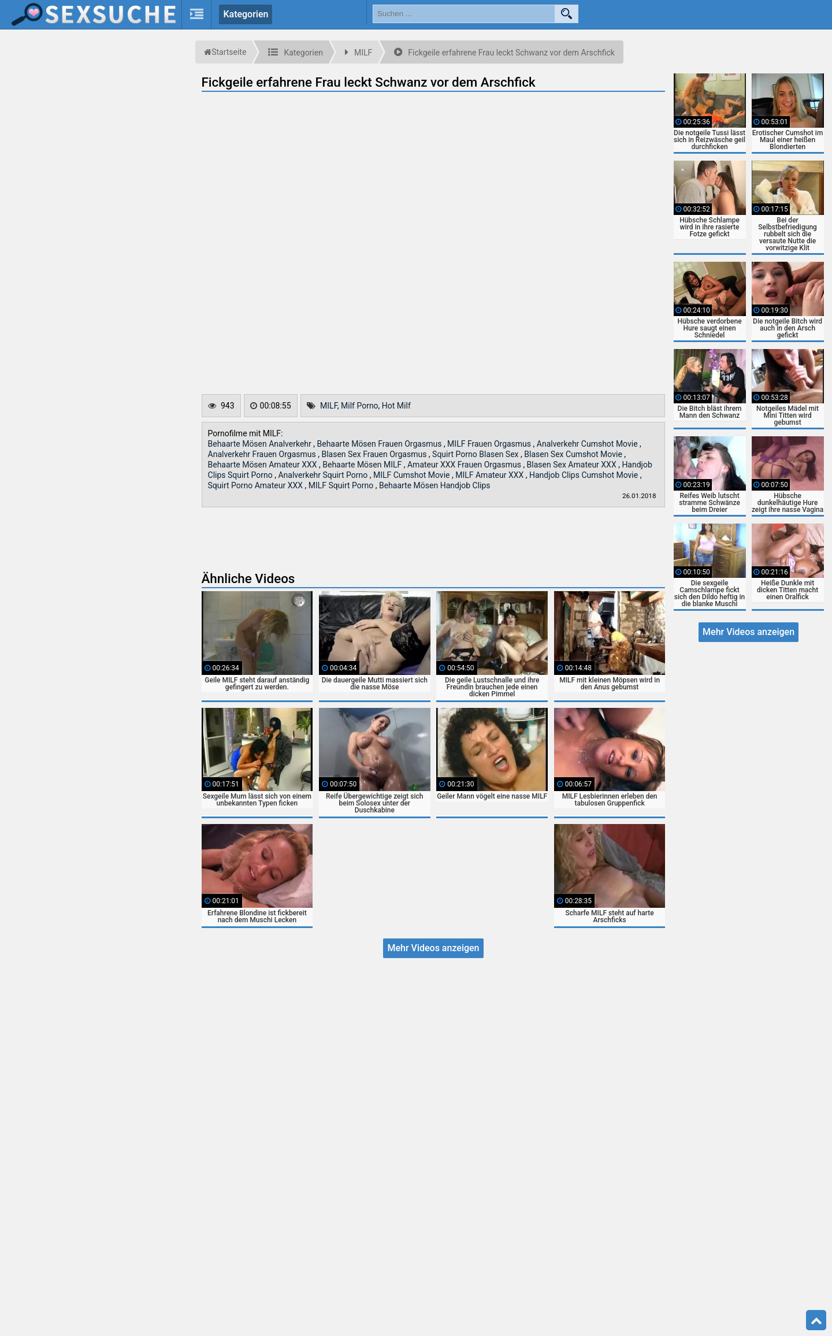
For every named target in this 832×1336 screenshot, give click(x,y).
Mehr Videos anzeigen (433, 947)
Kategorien (245, 14)
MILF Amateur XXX (490, 475)
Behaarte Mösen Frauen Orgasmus (380, 443)
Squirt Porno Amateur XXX (256, 485)
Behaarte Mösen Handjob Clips (435, 485)
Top (816, 1320)
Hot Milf (396, 405)
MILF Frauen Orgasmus (490, 443)
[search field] (464, 14)
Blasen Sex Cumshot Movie (574, 454)
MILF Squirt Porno (342, 485)
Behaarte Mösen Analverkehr (261, 443)
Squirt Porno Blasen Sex (476, 454)
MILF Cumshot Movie (412, 475)
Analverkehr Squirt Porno (323, 475)
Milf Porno (359, 405)
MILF (328, 405)
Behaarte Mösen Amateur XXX (263, 464)
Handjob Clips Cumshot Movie (584, 475)
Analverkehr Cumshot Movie (588, 443)
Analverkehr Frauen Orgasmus (263, 454)
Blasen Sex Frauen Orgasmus (374, 454)
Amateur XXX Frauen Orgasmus (465, 464)
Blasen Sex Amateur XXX (573, 464)
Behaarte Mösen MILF (363, 464)
